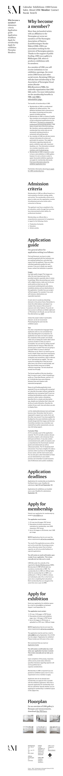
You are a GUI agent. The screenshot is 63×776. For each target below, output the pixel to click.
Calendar (27, 6)
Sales (25, 9)
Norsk (26, 12)
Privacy (29, 768)
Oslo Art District (51, 750)
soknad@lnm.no (38, 515)
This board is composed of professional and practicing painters (41, 123)
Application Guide (33, 645)
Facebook (40, 759)
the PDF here (42, 711)
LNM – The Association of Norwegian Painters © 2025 (43, 768)
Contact (55, 9)
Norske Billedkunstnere (43, 565)
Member (45, 9)
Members (12, 52)
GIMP (42, 314)
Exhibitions (38, 6)
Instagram (40, 760)
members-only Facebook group (39, 150)
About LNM (34, 9)
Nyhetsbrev (40, 762)
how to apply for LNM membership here (41, 170)
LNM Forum (51, 6)
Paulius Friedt (42, 769)
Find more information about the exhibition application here (39, 163)
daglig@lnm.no (41, 748)
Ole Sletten (35, 769)
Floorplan (12, 50)
